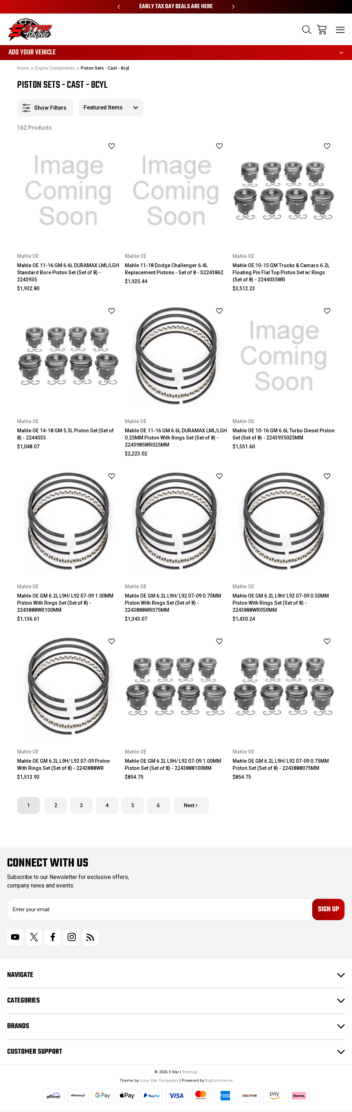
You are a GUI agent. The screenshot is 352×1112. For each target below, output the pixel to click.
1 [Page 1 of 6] (28, 805)
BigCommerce (219, 1080)
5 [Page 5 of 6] (132, 805)
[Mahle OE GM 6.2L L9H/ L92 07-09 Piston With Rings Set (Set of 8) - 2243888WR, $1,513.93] (68, 686)
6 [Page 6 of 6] (158, 805)
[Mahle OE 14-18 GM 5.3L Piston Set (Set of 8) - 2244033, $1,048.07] (68, 356)
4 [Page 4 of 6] (107, 805)
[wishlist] (102, 146)
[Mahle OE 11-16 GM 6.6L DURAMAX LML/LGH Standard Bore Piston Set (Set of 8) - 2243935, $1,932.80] (68, 191)
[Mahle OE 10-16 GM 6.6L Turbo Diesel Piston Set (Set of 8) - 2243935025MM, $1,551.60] (284, 356)
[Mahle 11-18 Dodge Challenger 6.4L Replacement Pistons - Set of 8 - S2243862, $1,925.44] (176, 191)
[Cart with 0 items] (321, 29)
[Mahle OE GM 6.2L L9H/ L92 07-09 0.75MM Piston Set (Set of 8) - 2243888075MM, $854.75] (284, 686)
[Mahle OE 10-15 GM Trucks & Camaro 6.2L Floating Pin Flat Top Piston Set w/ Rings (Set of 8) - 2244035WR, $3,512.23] (284, 191)
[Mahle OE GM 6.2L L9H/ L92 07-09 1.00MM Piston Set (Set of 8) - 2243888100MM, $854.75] (176, 686)
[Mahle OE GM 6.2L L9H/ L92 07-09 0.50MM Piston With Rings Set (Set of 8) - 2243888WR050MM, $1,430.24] (284, 521)
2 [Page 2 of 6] (55, 805)
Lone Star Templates (159, 1080)
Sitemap (190, 1072)
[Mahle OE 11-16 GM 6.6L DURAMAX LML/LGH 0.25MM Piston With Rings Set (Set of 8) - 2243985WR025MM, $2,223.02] (176, 356)
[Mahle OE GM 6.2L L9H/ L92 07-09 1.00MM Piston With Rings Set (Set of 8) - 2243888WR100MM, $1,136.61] (68, 521)
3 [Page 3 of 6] (81, 805)
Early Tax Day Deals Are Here (176, 7)
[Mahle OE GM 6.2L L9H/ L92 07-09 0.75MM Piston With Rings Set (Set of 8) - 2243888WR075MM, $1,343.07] (176, 521)
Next (191, 805)
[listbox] (111, 107)
